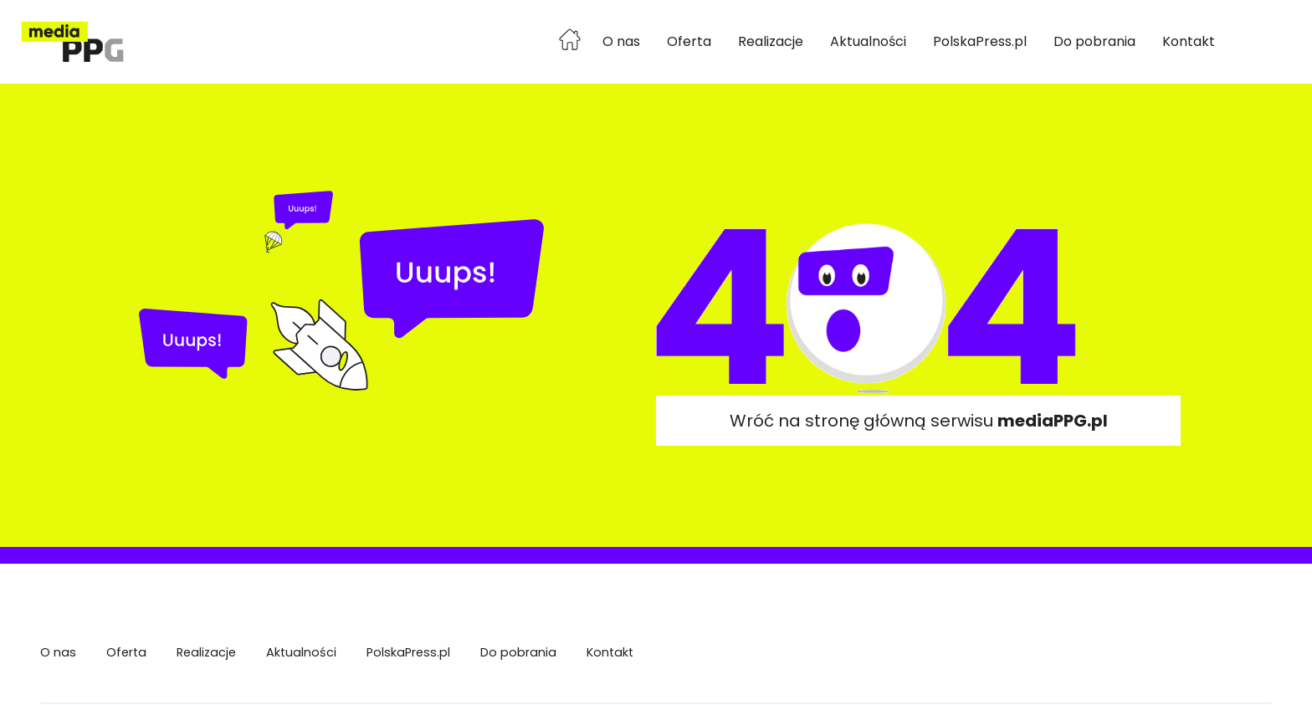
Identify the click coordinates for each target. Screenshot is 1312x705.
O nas (621, 41)
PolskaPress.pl (980, 41)
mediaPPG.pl (1052, 420)
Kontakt (1188, 41)
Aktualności (868, 41)
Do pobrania (1094, 41)
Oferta (689, 41)
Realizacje (770, 41)
